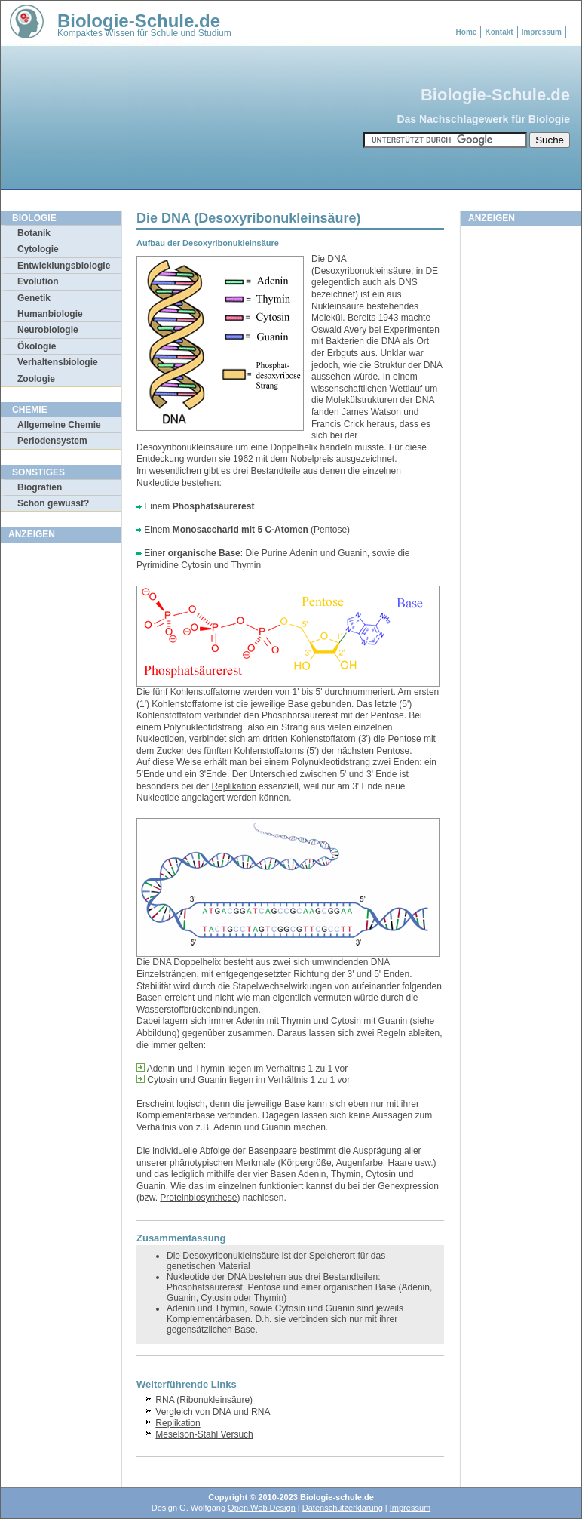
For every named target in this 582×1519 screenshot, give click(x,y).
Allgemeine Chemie (59, 425)
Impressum (542, 32)
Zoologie (36, 379)
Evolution (38, 281)
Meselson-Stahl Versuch (204, 1434)
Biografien (39, 487)
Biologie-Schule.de (138, 21)
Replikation (233, 786)
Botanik (34, 233)
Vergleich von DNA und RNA (212, 1412)
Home (466, 32)
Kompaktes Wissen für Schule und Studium (144, 33)
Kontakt (499, 32)
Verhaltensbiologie (57, 362)
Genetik (34, 298)
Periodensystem (52, 440)
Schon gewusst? (53, 503)
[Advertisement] (61, 776)
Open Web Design (262, 1507)
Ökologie (36, 346)
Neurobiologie (47, 329)
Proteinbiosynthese (198, 1197)
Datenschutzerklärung (342, 1507)
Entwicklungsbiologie (63, 265)
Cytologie (38, 249)
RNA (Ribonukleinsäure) (204, 1399)
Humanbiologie (50, 314)
